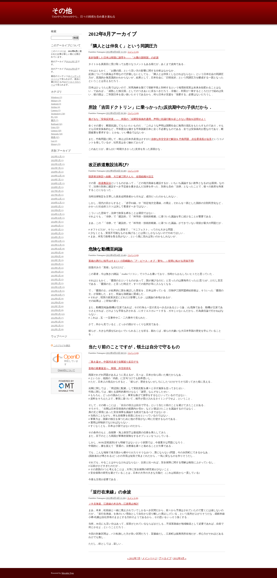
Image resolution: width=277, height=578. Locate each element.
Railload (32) (56, 124)
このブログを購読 (61, 345)
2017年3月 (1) (57, 195)
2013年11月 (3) (57, 245)
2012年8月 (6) (57, 302)
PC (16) (54, 117)
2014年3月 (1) (57, 229)
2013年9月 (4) (57, 252)
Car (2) (54, 141)
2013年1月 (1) (57, 283)
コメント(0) (133, 52)
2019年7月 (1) (57, 179)
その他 (62, 10)
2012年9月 (73, 69)
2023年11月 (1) (57, 156)
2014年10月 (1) (58, 218)
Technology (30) (58, 113)
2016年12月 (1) (58, 199)
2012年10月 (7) (58, 295)
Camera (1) (56, 110)
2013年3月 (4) (57, 275)
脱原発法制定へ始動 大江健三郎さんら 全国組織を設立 (121, 176)
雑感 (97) (55, 137)
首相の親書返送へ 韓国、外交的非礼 (109, 368)
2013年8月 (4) (57, 256)
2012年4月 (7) (57, 318)
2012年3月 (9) (57, 322)
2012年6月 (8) (57, 310)
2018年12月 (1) (58, 183)
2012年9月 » (179, 558)
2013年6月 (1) (57, 264)
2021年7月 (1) (57, 168)
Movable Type (68, 573)
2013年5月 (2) (57, 268)
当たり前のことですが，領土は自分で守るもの (134, 347)
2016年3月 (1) (57, 206)
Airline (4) (55, 107)
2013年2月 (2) (57, 279)
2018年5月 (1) (57, 187)
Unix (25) (55, 127)
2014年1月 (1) (57, 237)
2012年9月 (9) (57, 298)
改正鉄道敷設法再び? (108, 164)
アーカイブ (165, 558)
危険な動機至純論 (105, 249)
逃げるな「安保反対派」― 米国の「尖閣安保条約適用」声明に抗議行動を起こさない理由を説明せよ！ (147, 119)
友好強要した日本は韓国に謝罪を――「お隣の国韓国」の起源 (123, 57)
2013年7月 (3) (57, 260)
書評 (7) (54, 120)
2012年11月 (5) (57, 291)
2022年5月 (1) (57, 160)
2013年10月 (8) (58, 248)
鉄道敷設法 (104, 183)
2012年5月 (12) (58, 314)
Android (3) (56, 104)
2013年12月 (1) (58, 241)
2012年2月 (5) (57, 325)
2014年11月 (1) (57, 214)
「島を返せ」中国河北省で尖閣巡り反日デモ (113, 361)
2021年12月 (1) (58, 164)
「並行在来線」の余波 (109, 492)
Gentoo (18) (56, 130)
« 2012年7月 (133, 558)
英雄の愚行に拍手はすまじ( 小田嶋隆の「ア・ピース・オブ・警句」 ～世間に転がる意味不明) (141, 260)
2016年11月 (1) (57, 202)
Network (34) (57, 134)
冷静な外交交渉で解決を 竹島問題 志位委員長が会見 (181, 139)
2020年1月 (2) (57, 172)
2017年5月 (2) (57, 191)
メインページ (149, 558)
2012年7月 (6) (57, 306)
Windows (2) (56, 97)
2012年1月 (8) (57, 329)
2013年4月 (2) (57, 272)
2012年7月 (73, 61)
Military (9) (56, 100)
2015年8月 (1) (57, 210)
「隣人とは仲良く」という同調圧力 (122, 46)
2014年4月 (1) (57, 225)
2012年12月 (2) (58, 287)
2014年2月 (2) (57, 233)
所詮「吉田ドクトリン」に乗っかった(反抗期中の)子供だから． (150, 107)
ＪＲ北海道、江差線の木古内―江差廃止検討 (113, 503)
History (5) (55, 144)
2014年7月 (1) (57, 222)
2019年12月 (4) (58, 175)
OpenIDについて (66, 370)
